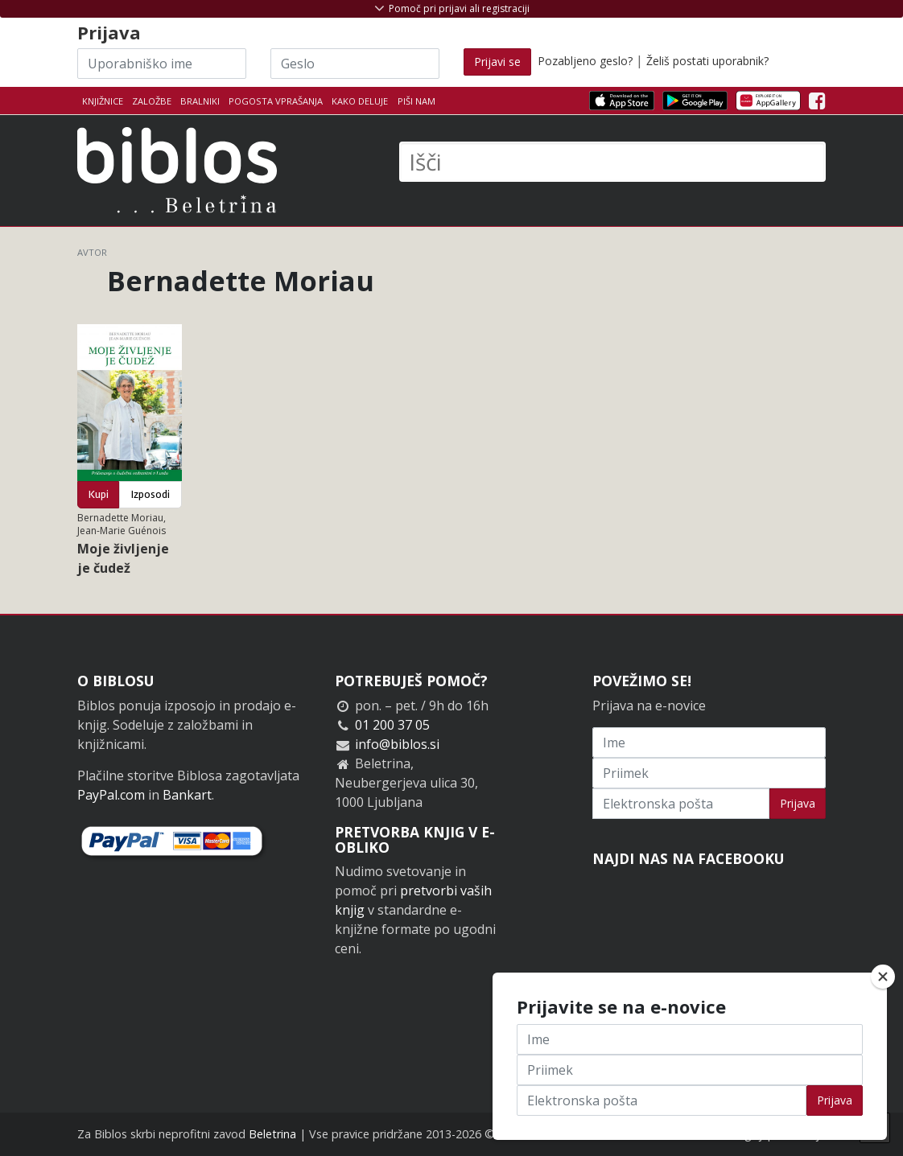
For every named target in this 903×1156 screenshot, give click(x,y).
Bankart (187, 795)
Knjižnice (102, 101)
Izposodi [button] (150, 494)
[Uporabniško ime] (161, 63)
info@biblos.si (397, 744)
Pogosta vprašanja (276, 101)
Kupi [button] (99, 494)
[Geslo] (354, 63)
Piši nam (416, 101)
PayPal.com (111, 795)
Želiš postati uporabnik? (707, 60)
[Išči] (612, 162)
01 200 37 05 (392, 725)
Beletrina (272, 1134)
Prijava (797, 803)
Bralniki (200, 101)
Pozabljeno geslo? (585, 60)
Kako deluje (360, 101)
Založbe (151, 101)
